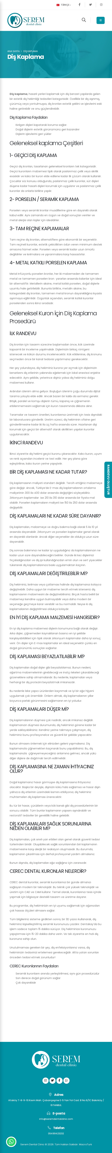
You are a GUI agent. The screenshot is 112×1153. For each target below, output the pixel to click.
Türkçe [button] (64, 4)
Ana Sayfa (13, 51)
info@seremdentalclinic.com (56, 1119)
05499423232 (56, 1133)
